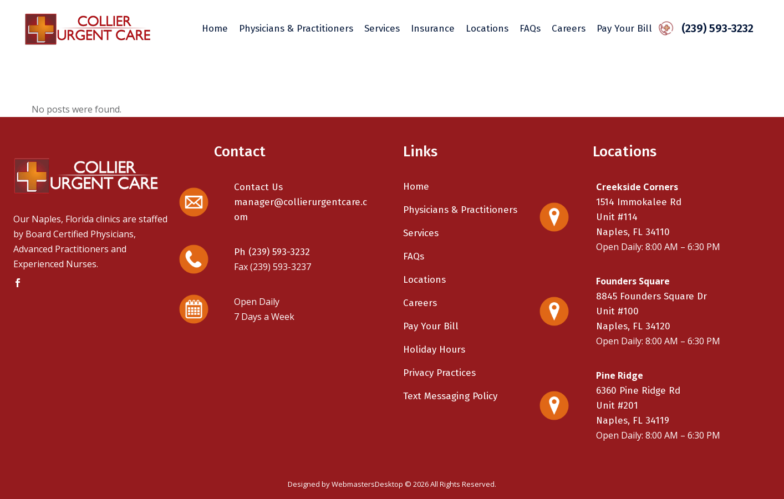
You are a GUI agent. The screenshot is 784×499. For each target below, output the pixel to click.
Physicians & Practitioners (460, 210)
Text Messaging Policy (450, 396)
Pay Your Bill (431, 326)
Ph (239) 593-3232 (272, 252)
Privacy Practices (439, 373)
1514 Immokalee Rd (638, 202)
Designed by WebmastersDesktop (345, 484)
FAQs (413, 256)
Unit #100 (617, 311)
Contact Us (258, 187)
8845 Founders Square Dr (651, 296)
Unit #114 (617, 217)
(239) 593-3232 (714, 28)
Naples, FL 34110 (633, 232)
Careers (420, 303)
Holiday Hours (434, 349)
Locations (424, 280)
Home (416, 186)
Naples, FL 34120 (633, 326)
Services (421, 233)
